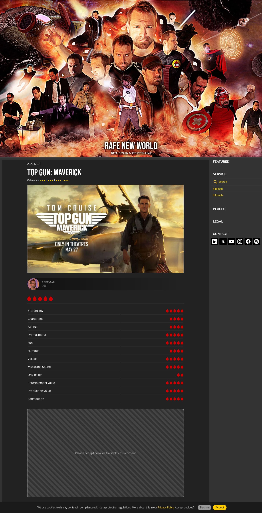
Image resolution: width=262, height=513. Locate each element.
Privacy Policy (166, 507)
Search (220, 181)
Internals (218, 195)
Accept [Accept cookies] (219, 507)
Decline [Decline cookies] (204, 507)
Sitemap (218, 188)
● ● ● (42, 180)
